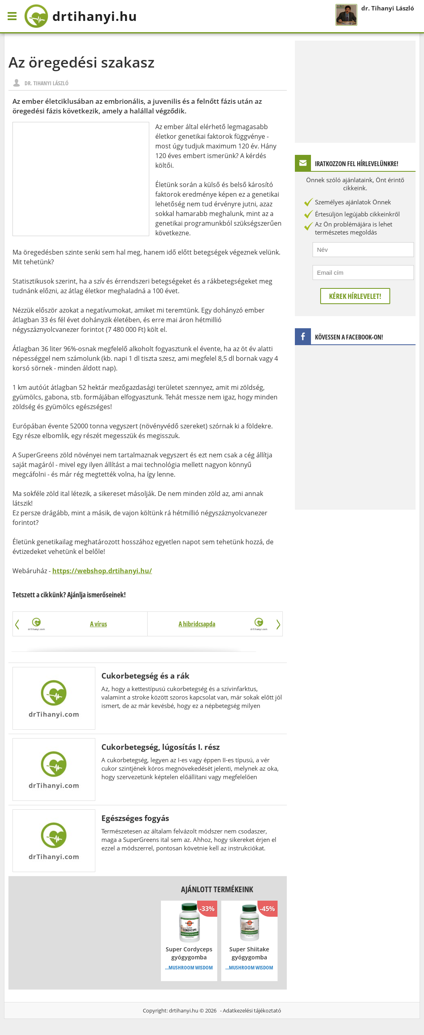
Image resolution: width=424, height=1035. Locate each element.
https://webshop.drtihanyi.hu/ (102, 570)
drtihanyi (80, 16)
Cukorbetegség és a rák (145, 676)
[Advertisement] (80, 179)
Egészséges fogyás (135, 818)
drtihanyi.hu (183, 1010)
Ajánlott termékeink (217, 889)
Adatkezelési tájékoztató (252, 1010)
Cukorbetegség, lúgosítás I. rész (160, 747)
